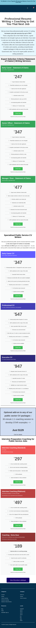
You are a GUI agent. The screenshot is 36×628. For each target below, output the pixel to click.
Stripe (24, 350)
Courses (3, 594)
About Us (22, 594)
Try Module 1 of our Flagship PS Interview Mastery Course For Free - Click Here (18, 2)
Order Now (18, 113)
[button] (28, 8)
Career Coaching (4, 598)
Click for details (18, 434)
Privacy (21, 596)
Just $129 (18, 430)
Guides (2, 596)
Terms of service (23, 598)
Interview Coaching (5, 599)
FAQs (2, 610)
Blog (2, 608)
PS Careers (6, 624)
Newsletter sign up (5, 612)
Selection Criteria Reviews (6, 601)
